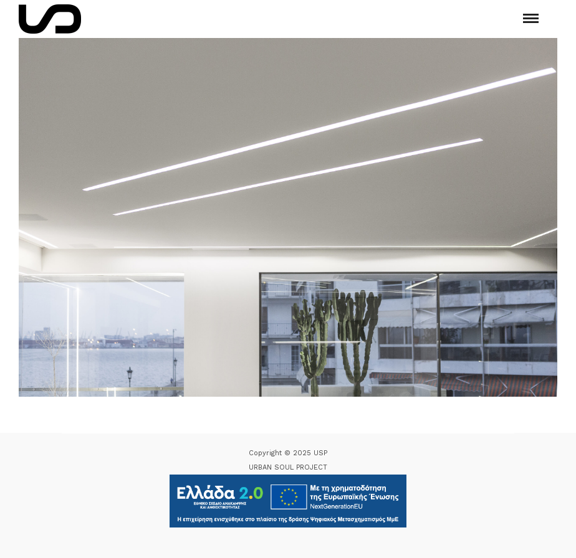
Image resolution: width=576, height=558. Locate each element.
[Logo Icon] (50, 19)
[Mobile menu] (531, 18)
